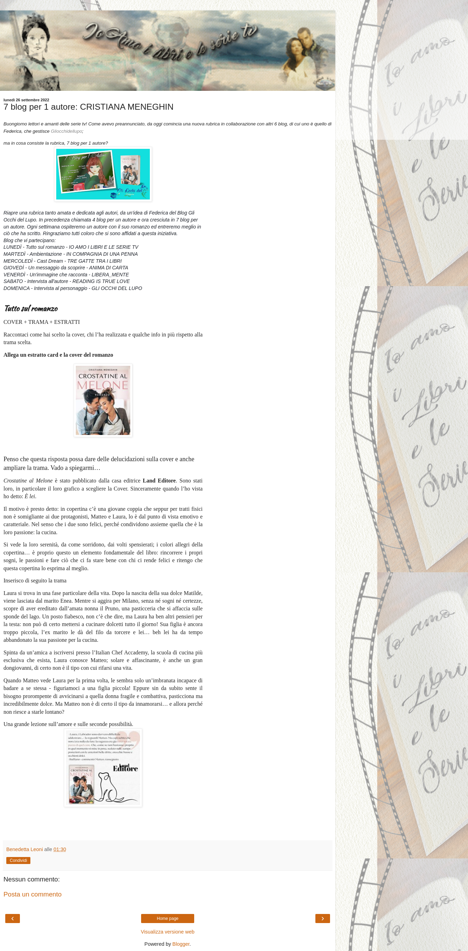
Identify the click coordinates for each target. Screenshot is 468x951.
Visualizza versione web (167, 932)
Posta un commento (32, 894)
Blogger (181, 944)
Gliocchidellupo (66, 131)
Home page (167, 918)
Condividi (18, 860)
